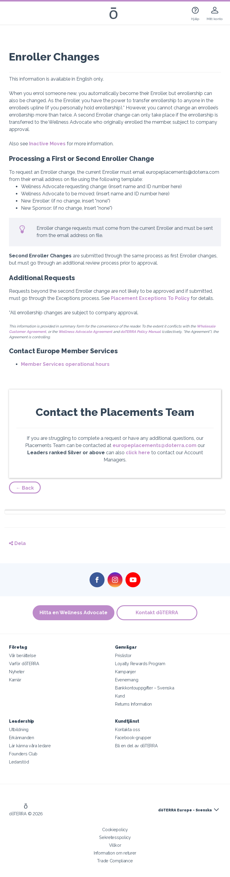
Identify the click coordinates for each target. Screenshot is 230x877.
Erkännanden (21, 737)
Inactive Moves (47, 144)
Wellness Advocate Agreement (85, 332)
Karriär (15, 679)
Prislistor (123, 655)
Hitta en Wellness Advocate (73, 612)
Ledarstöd (19, 761)
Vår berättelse (22, 655)
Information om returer (115, 852)
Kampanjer (125, 671)
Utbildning (18, 729)
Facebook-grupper (133, 737)
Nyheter (17, 671)
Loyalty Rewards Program (140, 663)
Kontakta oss (127, 729)
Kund (120, 695)
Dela (17, 543)
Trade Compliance (115, 860)
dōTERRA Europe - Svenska (185, 810)
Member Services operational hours (65, 364)
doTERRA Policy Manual (140, 332)
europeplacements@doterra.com (154, 445)
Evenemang (126, 679)
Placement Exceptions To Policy (150, 298)
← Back (25, 488)
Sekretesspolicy (115, 837)
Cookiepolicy (115, 829)
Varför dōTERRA (24, 663)
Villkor (115, 845)
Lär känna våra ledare (30, 745)
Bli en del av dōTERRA (136, 745)
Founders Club (23, 753)
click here (138, 452)
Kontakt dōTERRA (157, 612)
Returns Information (133, 704)
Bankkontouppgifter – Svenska (144, 687)
